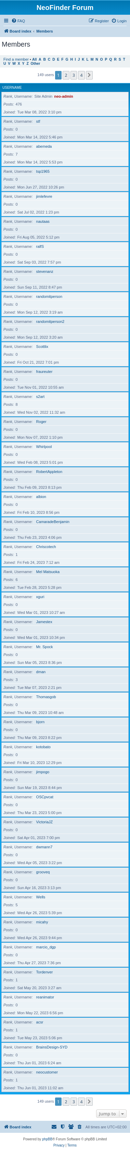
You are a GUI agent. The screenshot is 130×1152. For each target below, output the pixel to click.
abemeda (44, 146)
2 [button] (66, 75)
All (34, 59)
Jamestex (44, 622)
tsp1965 (43, 171)
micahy (42, 922)
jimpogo (43, 772)
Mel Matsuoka (48, 572)
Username (12, 87)
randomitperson (49, 296)
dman (41, 672)
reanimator (45, 997)
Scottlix (42, 346)
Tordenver (44, 972)
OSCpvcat (44, 797)
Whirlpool (44, 447)
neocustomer (47, 1072)
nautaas (43, 221)
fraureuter (44, 371)
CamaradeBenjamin (52, 522)
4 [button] (81, 75)
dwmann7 (44, 847)
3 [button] (74, 75)
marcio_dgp (46, 947)
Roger (41, 422)
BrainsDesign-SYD (52, 1047)
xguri (40, 597)
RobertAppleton (49, 472)
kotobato (43, 747)
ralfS (40, 246)
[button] (89, 75)
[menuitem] (18, 21)
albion (41, 497)
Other (35, 63)
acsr (39, 1022)
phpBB (47, 1139)
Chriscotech (46, 547)
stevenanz (44, 271)
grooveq (43, 872)
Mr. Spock (44, 647)
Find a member (16, 59)
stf (38, 121)
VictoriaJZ (44, 822)
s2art (40, 397)
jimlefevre (44, 196)
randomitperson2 (50, 321)
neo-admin (63, 96)
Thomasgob (46, 697)
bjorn (40, 722)
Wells (41, 897)
